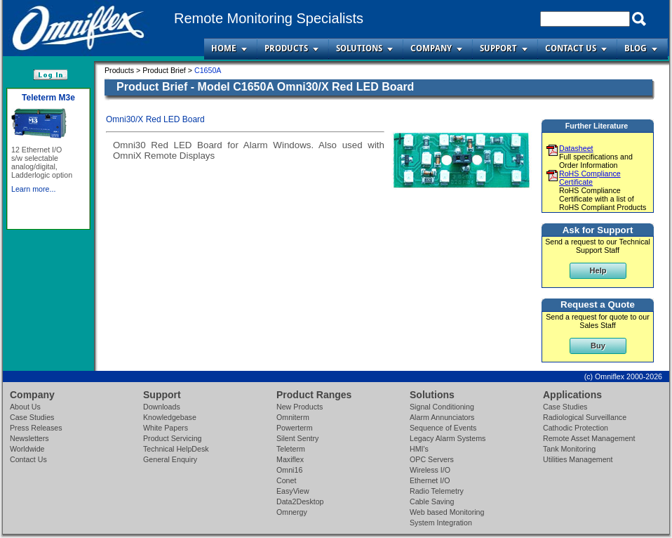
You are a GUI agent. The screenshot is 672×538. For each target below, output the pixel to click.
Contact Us (570, 48)
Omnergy (291, 512)
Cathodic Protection (575, 428)
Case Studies (32, 417)
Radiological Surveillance (584, 417)
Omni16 (289, 470)
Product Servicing (172, 438)
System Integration (441, 522)
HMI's (419, 449)
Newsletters (29, 438)
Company (431, 48)
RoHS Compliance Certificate (590, 177)
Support (498, 48)
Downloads (161, 406)
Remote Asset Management (589, 438)
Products (286, 48)
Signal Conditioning (442, 406)
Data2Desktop (300, 501)
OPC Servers (432, 459)
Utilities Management (578, 459)
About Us (25, 406)
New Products (299, 406)
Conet (286, 480)
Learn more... (33, 189)
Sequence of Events (443, 428)
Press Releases (36, 428)
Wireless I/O (430, 470)
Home (223, 48)
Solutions (359, 48)
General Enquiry (170, 459)
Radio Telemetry (437, 491)
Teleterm (290, 449)
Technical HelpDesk (176, 449)
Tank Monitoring (569, 449)
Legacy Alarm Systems (447, 438)
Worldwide (27, 449)
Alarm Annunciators (442, 417)
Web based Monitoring (447, 512)
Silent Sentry (297, 438)
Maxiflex (290, 459)
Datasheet (576, 148)
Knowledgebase (169, 417)
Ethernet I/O (430, 480)
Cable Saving (432, 501)
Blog (635, 48)
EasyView (292, 491)
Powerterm (294, 428)
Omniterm (292, 417)
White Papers (165, 428)
